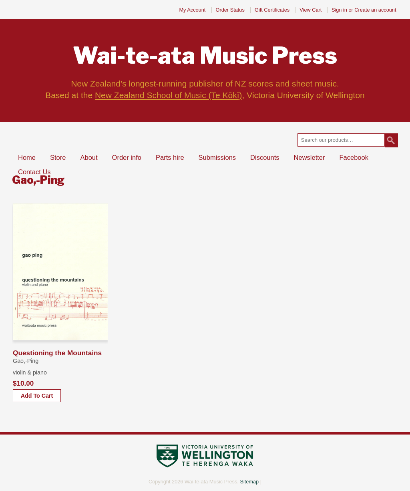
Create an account (375, 10)
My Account (192, 10)
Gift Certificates (272, 10)
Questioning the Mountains (57, 353)
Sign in (339, 10)
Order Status (230, 10)
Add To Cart (37, 395)
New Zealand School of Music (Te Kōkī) (168, 95)
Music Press (205, 55)
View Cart (311, 10)
